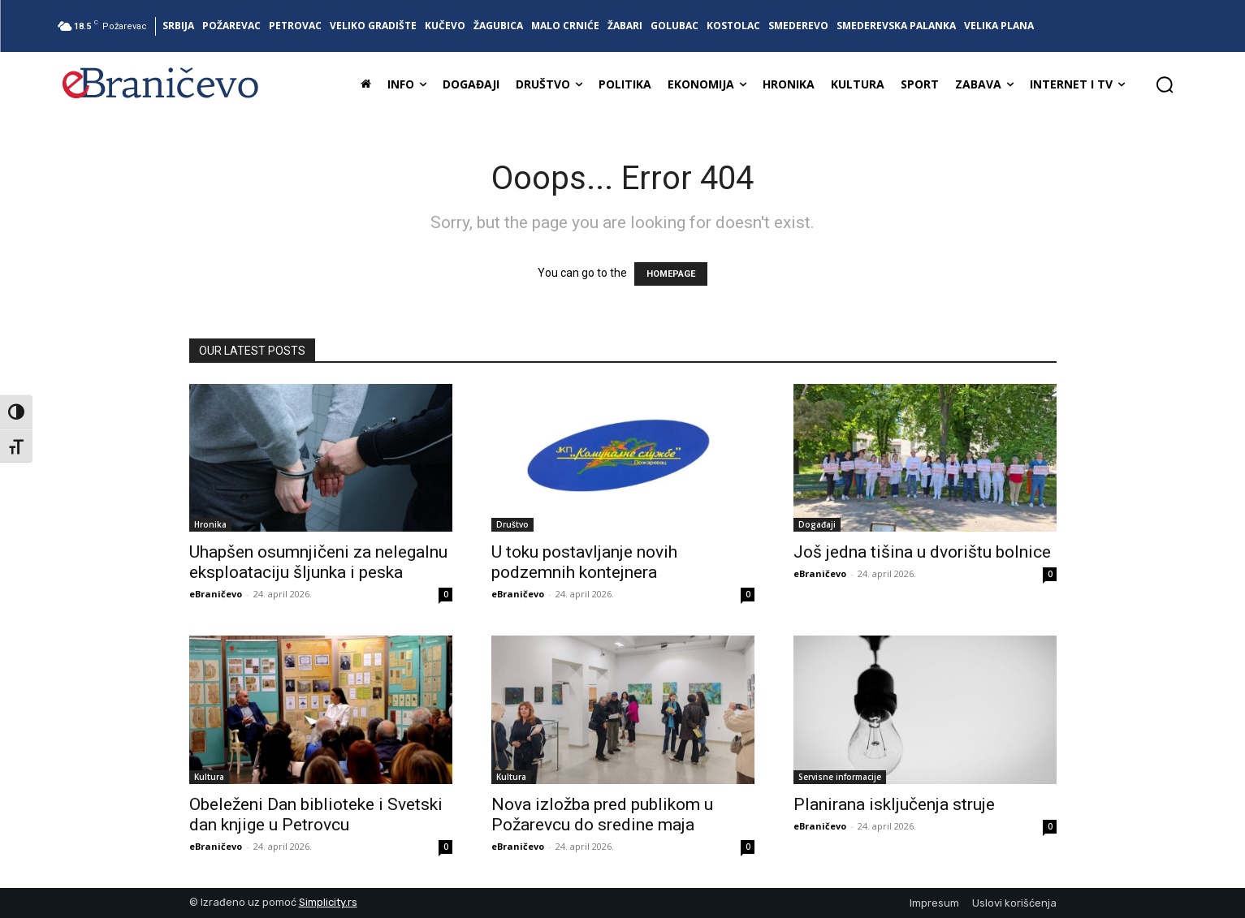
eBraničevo (215, 594)
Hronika (210, 524)
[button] (1164, 84)
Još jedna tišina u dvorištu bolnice (922, 552)
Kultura (209, 776)
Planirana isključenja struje (894, 804)
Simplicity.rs (328, 902)
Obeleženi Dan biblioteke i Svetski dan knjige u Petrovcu (316, 814)
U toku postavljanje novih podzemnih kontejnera (584, 562)
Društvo (512, 524)
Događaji (817, 524)
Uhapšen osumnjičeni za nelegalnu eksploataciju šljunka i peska (318, 562)
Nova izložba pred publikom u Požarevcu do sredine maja (602, 814)
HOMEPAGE (670, 274)
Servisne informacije (839, 776)
